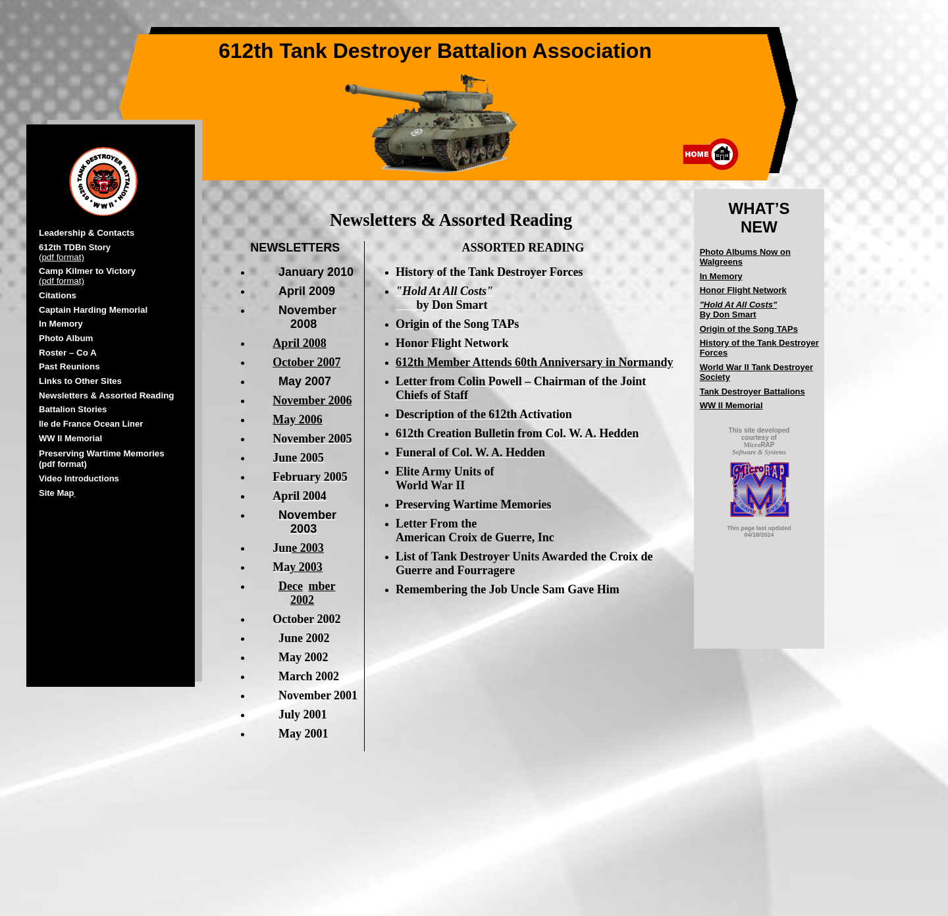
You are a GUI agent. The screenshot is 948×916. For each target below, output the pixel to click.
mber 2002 (312, 592)
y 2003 (306, 567)
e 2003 (308, 547)
